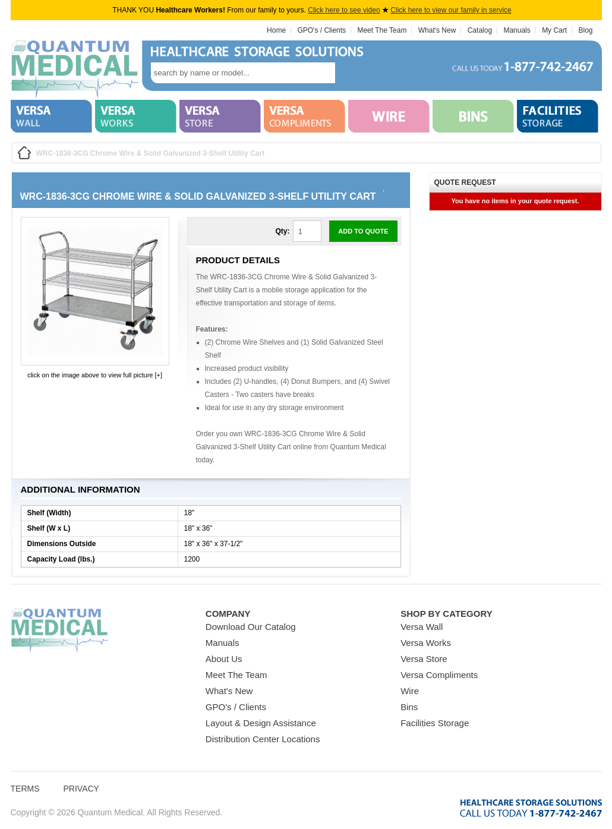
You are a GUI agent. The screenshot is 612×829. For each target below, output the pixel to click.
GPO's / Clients (321, 30)
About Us (224, 659)
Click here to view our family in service (450, 10)
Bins (409, 707)
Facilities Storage (434, 723)
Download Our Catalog (251, 627)
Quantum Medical (59, 631)
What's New (437, 30)
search (353, 72)
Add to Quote (363, 231)
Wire (409, 691)
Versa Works (425, 643)
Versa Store (423, 659)
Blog (585, 30)
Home (276, 30)
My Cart (554, 30)
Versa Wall (421, 627)
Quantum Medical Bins (74, 70)
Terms (25, 788)
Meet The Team (381, 30)
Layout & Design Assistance (261, 723)
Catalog (480, 30)
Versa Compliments (439, 675)
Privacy (81, 788)
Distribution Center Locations (263, 739)
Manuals (516, 30)
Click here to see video (344, 10)
